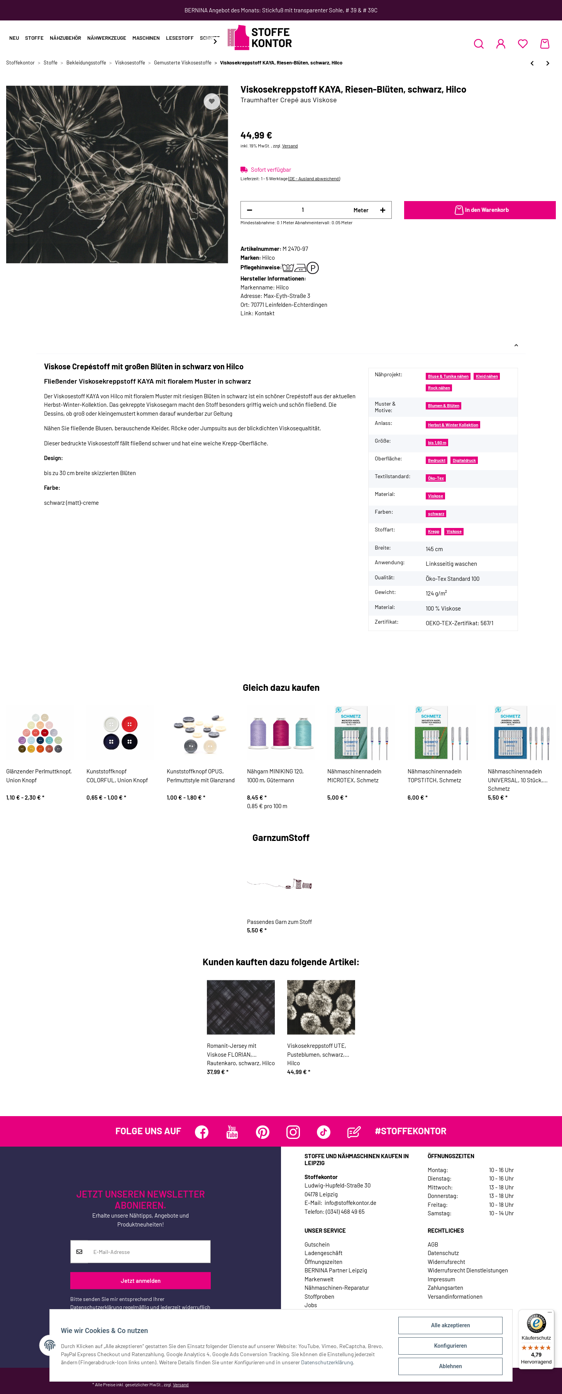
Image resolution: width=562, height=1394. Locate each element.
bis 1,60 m (437, 442)
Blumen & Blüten (443, 405)
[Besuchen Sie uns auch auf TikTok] (323, 1132)
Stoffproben (319, 1296)
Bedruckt (436, 460)
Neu (14, 38)
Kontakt (264, 313)
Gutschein (317, 1244)
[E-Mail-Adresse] (149, 1251)
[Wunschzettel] (523, 43)
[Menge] (303, 209)
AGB (433, 1244)
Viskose (435, 495)
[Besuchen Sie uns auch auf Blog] (354, 1132)
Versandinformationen (455, 1296)
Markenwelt (319, 1279)
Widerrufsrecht (446, 1261)
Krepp (433, 531)
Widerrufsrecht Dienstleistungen (468, 1270)
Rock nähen (439, 387)
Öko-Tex (436, 477)
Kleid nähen (487, 376)
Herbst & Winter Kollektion (453, 424)
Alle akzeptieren (449, 1326)
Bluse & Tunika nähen (448, 376)
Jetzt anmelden (141, 1280)
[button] (479, 43)
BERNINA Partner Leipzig (336, 1270)
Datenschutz (443, 1252)
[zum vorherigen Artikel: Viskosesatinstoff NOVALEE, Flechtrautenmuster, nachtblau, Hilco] (532, 63)
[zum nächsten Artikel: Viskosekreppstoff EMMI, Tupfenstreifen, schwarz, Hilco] (548, 63)
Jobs (311, 1304)
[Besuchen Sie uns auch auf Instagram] (293, 1132)
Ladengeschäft (323, 1252)
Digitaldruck (464, 460)
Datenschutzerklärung (96, 1307)
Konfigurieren (449, 1346)
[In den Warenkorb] (480, 210)
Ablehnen (449, 1367)
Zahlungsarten (445, 1287)
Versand (290, 145)
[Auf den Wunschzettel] (211, 101)
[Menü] (549, 1314)
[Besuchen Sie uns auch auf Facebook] (202, 1132)
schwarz (436, 513)
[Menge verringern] (249, 210)
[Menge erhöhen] (382, 210)
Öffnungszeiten (323, 1261)
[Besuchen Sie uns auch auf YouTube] (232, 1132)
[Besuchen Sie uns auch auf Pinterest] (263, 1132)
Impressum (441, 1279)
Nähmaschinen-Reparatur (337, 1287)
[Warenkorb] (545, 43)
